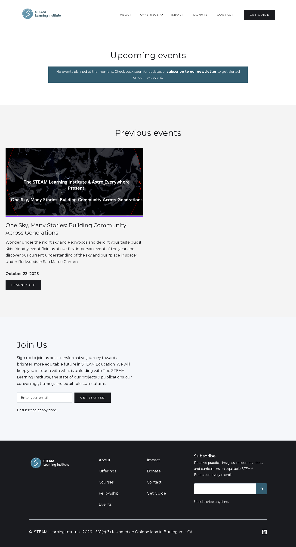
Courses (106, 482)
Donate (154, 471)
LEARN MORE (23, 285)
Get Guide (156, 493)
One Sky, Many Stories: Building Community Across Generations (66, 229)
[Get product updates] (225, 488)
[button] (152, 14)
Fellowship (109, 493)
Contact (154, 482)
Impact (177, 14)
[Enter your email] (44, 398)
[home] (41, 14)
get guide (259, 14)
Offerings (107, 471)
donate (200, 14)
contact (225, 14)
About (126, 14)
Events (105, 504)
